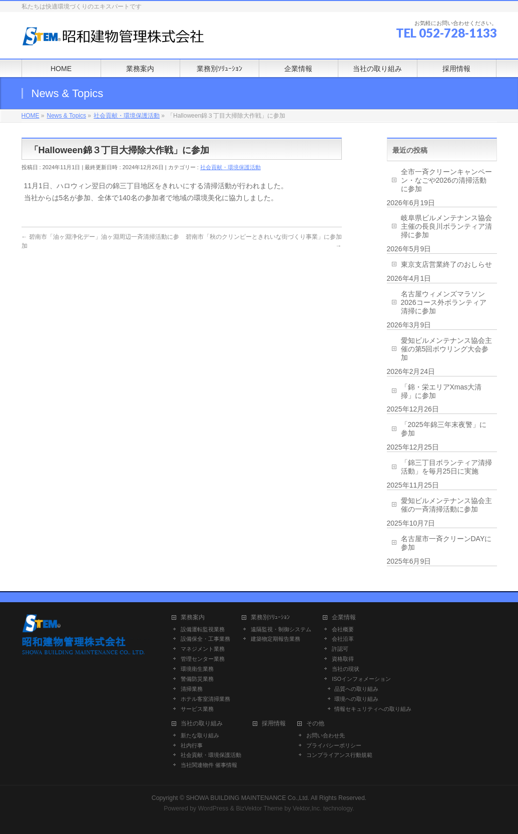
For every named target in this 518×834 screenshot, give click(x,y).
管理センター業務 (203, 659)
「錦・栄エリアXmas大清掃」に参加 (441, 391)
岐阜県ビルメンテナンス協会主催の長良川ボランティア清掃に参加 (446, 226)
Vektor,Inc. (307, 808)
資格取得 (343, 659)
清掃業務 (192, 689)
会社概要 (343, 629)
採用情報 (274, 723)
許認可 (340, 649)
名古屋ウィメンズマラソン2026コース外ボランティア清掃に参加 (443, 302)
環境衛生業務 (197, 669)
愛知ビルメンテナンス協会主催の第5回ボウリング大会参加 (446, 348)
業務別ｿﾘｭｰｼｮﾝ (270, 617)
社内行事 (192, 745)
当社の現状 (345, 669)
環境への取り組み (356, 699)
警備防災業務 (197, 679)
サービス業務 (197, 709)
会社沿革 (343, 639)
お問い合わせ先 (325, 735)
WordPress (213, 808)
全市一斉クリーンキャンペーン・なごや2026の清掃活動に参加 (446, 180)
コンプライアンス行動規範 (339, 755)
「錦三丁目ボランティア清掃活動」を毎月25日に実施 (446, 467)
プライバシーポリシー (333, 745)
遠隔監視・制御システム (281, 629)
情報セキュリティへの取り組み (372, 709)
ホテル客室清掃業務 (205, 699)
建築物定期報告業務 (275, 639)
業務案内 (193, 617)
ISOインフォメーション (361, 679)
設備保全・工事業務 (205, 639)
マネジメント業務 (203, 649)
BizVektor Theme (259, 808)
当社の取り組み (202, 723)
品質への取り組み (356, 689)
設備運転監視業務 (203, 629)
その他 (315, 723)
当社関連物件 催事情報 (209, 765)
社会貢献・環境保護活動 (230, 167)
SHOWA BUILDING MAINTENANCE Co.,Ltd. (247, 797)
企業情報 (344, 617)
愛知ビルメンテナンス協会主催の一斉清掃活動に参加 (446, 505)
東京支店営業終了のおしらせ (446, 264)
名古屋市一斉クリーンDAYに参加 (446, 543)
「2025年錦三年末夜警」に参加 (443, 429)
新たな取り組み (200, 735)
